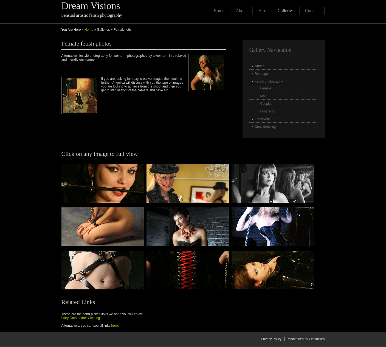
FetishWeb (317, 339)
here (114, 326)
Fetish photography (269, 81)
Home (218, 10)
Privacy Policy (271, 339)
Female (265, 88)
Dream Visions (90, 5)
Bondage (261, 74)
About (241, 10)
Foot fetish (268, 111)
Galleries (286, 10)
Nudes (259, 66)
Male (263, 96)
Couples (266, 104)
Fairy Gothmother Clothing (80, 318)
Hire (262, 10)
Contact (312, 10)
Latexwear (262, 119)
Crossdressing (265, 127)
